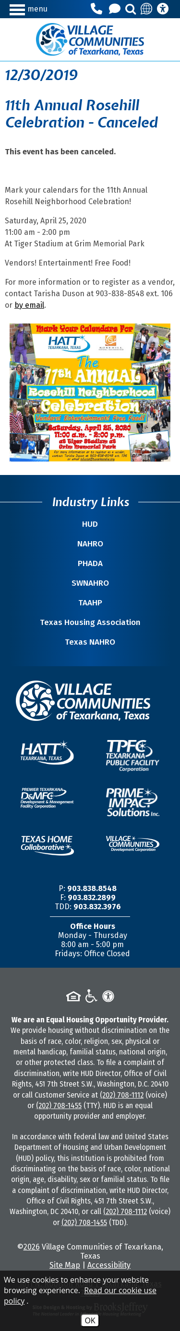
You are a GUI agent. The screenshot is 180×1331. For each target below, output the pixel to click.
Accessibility (109, 1265)
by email (29, 305)
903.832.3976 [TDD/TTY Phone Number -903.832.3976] (97, 906)
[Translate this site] (147, 9)
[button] (30, 8)
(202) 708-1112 (122, 1095)
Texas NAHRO (90, 642)
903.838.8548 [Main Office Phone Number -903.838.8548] (92, 888)
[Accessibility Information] (162, 9)
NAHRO (90, 544)
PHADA (90, 563)
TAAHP (90, 603)
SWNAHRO (90, 583)
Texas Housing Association (90, 622)
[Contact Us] (116, 9)
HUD (90, 524)
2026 (32, 1246)
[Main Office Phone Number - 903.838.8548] (98, 9)
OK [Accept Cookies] (89, 1320)
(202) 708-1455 (59, 1105)
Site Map (64, 1265)
